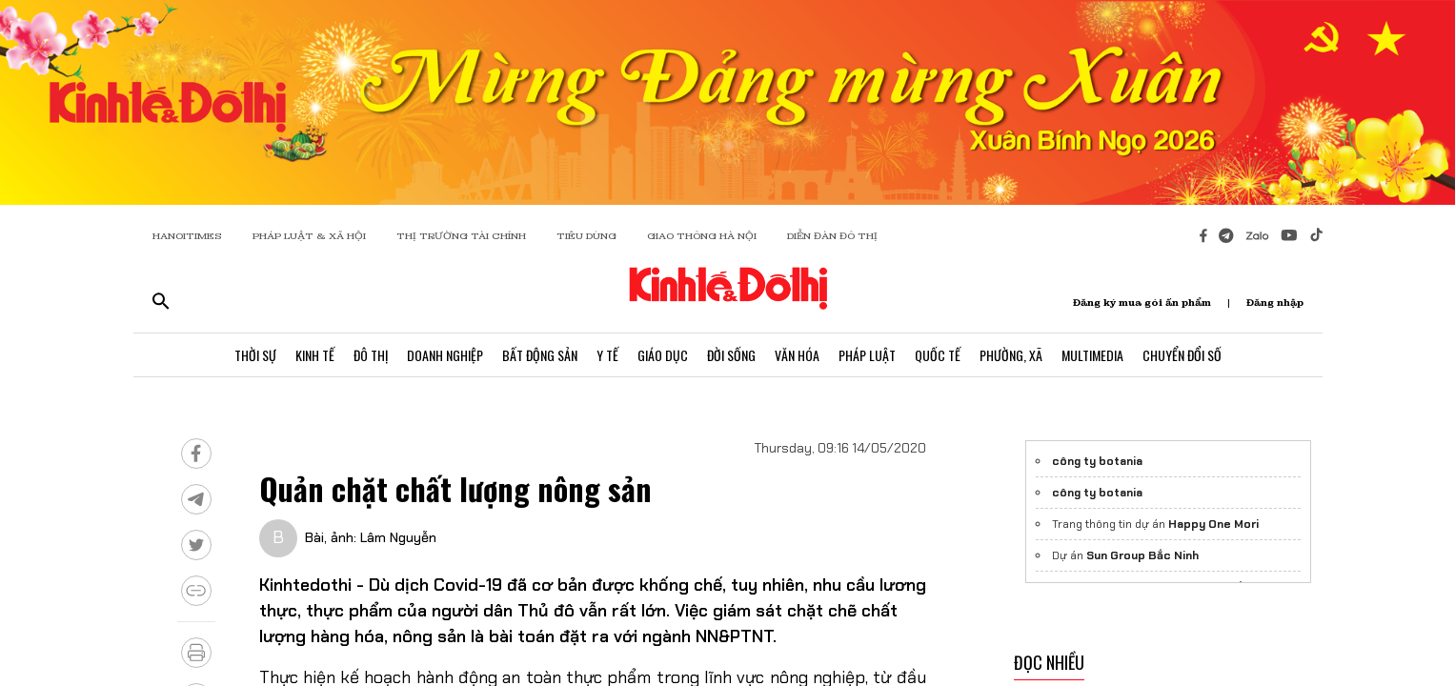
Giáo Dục (662, 355)
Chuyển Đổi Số (1182, 355)
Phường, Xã (1011, 355)
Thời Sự (255, 355)
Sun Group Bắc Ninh (1142, 555)
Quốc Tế (937, 355)
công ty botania (1097, 461)
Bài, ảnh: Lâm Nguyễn (370, 537)
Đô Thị (371, 355)
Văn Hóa (797, 355)
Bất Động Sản (539, 355)
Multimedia (1092, 355)
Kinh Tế (314, 355)
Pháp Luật (867, 355)
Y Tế (607, 355)
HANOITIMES (187, 236)
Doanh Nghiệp (445, 355)
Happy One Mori (1213, 524)
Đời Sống (731, 355)
